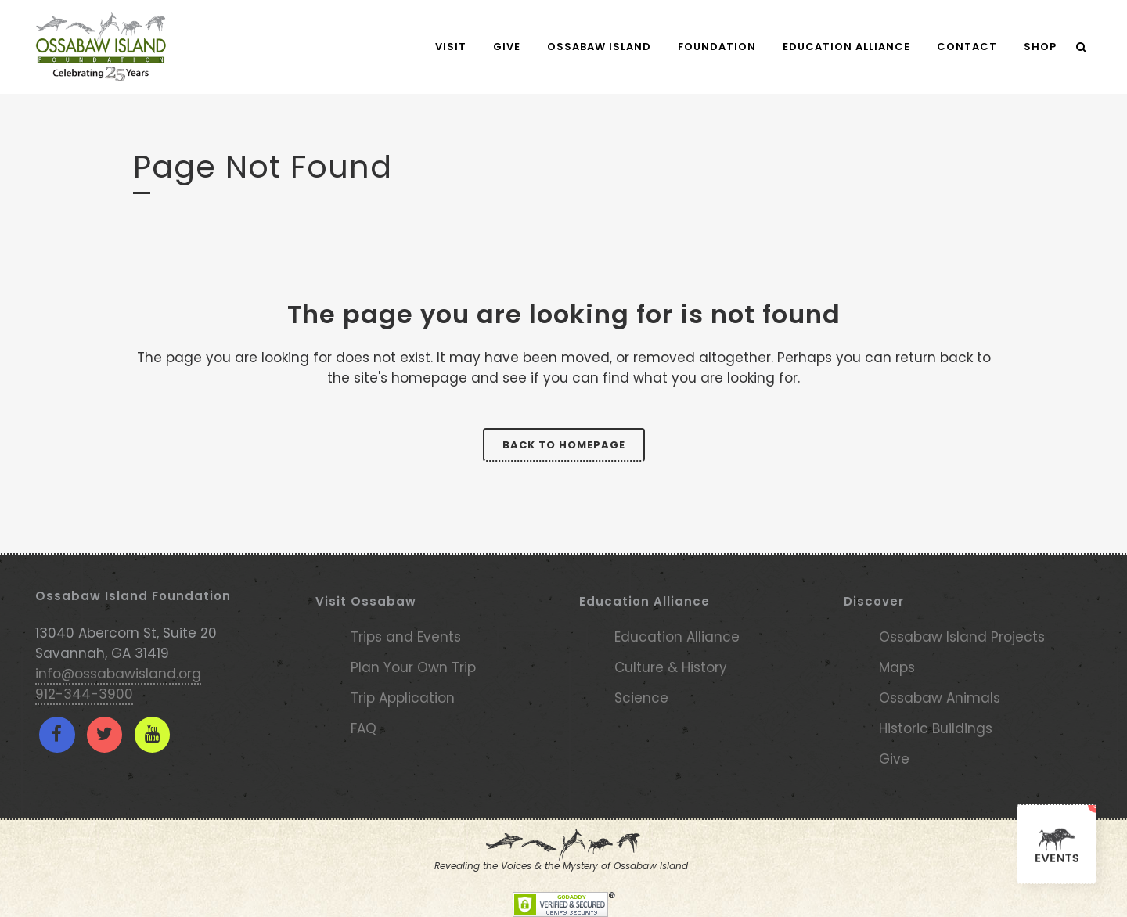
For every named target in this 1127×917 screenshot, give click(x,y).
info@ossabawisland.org (118, 673)
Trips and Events (406, 636)
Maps (897, 667)
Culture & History (670, 667)
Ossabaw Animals (939, 698)
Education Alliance (677, 636)
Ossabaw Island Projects (962, 636)
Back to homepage (563, 444)
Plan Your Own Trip (413, 667)
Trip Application (403, 698)
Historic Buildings (935, 728)
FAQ (363, 728)
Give (894, 759)
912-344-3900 (84, 694)
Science (641, 698)
